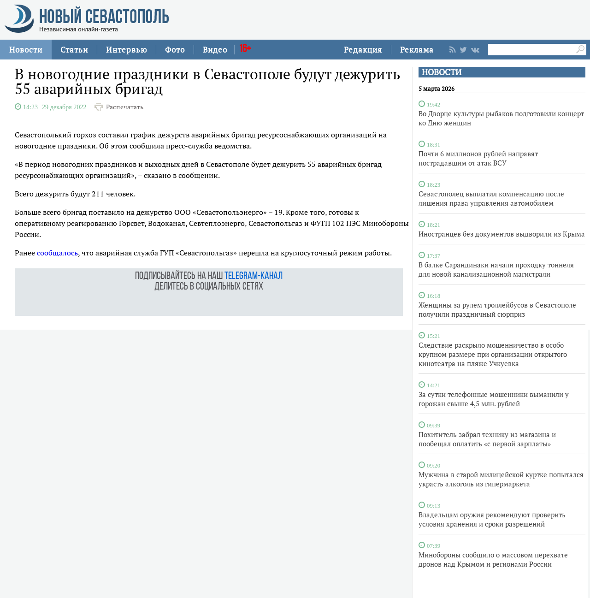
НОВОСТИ (441, 72)
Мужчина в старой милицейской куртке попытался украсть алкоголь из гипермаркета (501, 479)
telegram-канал (253, 276)
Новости (25, 49)
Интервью (126, 49)
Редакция (363, 49)
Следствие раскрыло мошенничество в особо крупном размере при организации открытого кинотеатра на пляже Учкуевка (493, 354)
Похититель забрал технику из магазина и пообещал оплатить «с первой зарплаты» (487, 439)
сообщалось (57, 253)
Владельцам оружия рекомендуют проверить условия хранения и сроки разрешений (492, 519)
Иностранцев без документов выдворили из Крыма (502, 233)
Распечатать (124, 107)
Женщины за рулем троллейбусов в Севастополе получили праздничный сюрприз (497, 309)
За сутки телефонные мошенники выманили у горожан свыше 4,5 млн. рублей (494, 399)
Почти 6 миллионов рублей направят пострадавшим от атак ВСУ (478, 158)
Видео (215, 49)
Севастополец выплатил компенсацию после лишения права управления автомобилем (491, 198)
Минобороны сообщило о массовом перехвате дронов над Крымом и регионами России (493, 559)
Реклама (417, 49)
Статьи (74, 49)
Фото (175, 49)
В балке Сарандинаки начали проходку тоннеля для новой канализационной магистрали (496, 269)
